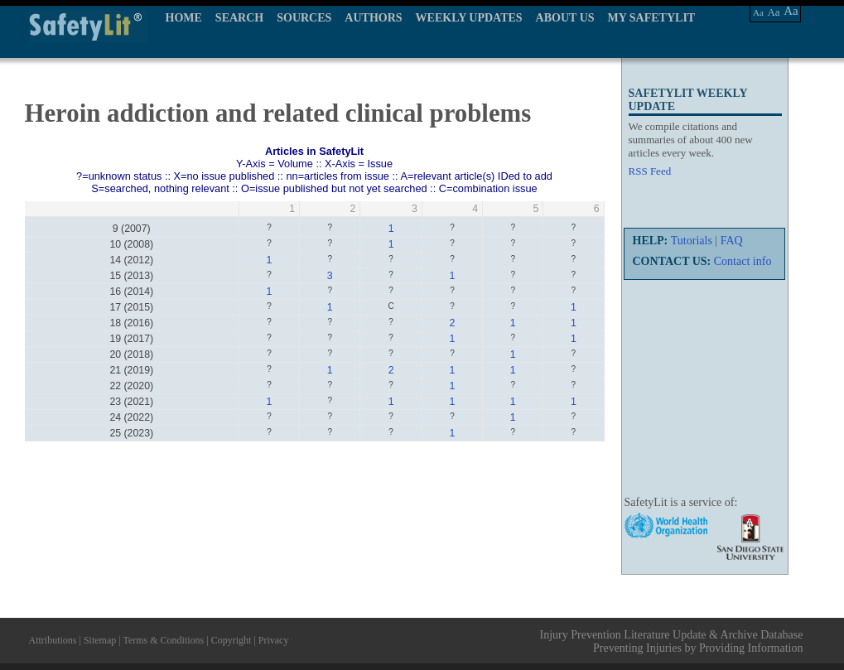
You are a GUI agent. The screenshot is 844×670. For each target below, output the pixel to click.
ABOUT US (565, 18)
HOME (184, 18)
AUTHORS (373, 18)
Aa (758, 12)
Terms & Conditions (163, 640)
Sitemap (100, 640)
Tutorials (691, 240)
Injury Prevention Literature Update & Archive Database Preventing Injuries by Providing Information (671, 641)
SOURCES (304, 18)
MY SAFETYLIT (652, 18)
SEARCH (239, 18)
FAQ (732, 240)
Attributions (53, 640)
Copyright (231, 640)
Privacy (273, 640)
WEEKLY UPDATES (469, 18)
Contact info (743, 261)
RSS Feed (650, 171)
